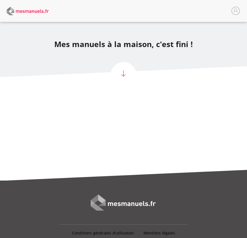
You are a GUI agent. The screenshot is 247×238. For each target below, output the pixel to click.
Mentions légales (159, 233)
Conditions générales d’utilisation (103, 233)
